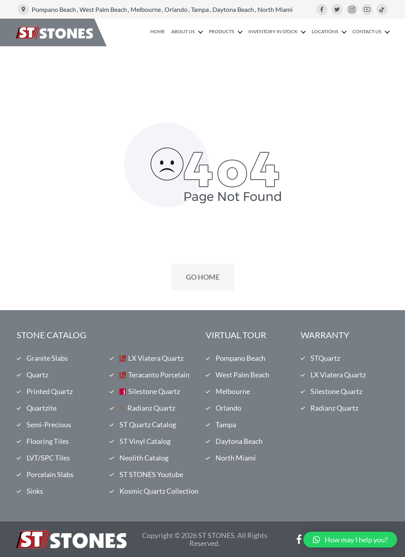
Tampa (200, 9)
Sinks (34, 491)
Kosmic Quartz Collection (159, 491)
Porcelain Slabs (50, 474)
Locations (325, 31)
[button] (350, 540)
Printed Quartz (49, 391)
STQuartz (325, 358)
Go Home (203, 277)
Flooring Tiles (47, 441)
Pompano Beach (54, 9)
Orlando (176, 9)
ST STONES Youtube (151, 474)
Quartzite (41, 408)
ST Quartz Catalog (147, 424)
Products (221, 31)
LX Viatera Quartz (156, 358)
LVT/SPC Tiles (48, 457)
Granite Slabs (47, 358)
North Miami (275, 9)
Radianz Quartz (151, 408)
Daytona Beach (233, 9)
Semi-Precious (48, 424)
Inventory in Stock (272, 31)
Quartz (37, 374)
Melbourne (146, 9)
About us (183, 31)
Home (157, 31)
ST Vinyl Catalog (144, 441)
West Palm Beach (103, 9)
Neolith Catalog (143, 457)
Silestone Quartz (154, 391)
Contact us (366, 31)
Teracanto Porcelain (158, 374)
